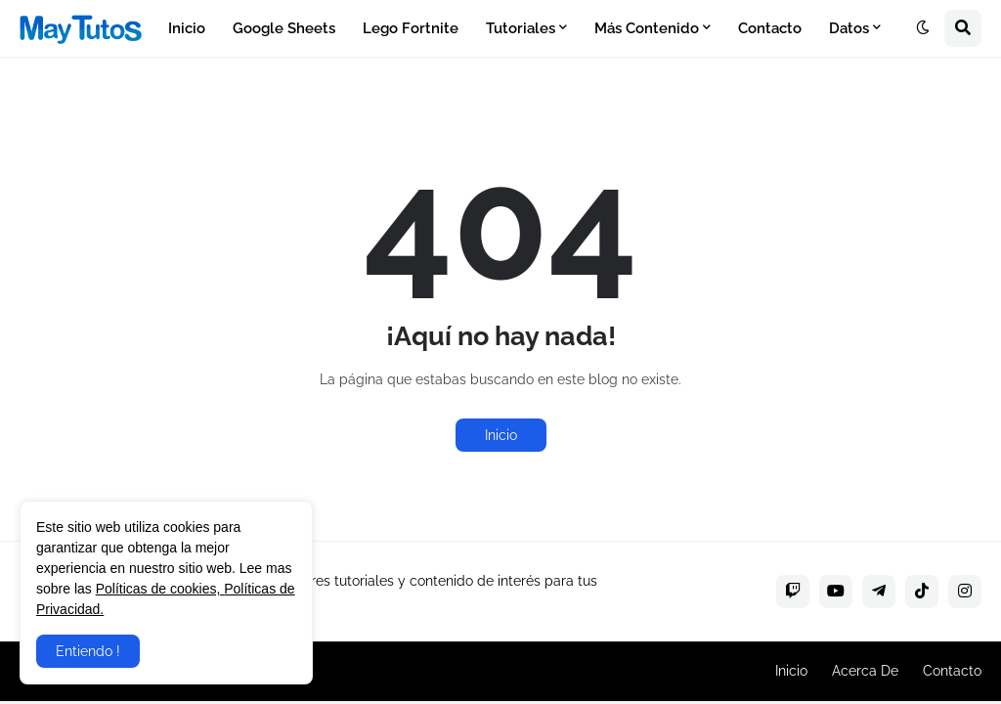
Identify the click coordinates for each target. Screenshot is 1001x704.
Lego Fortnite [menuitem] (410, 28)
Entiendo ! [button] (88, 651)
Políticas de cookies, (160, 588)
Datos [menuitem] (849, 28)
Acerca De (865, 671)
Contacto (952, 671)
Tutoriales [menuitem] (520, 28)
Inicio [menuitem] (186, 28)
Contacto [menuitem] (770, 28)
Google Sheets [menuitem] (284, 28)
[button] (922, 28)
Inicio (501, 435)
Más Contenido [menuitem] (646, 28)
